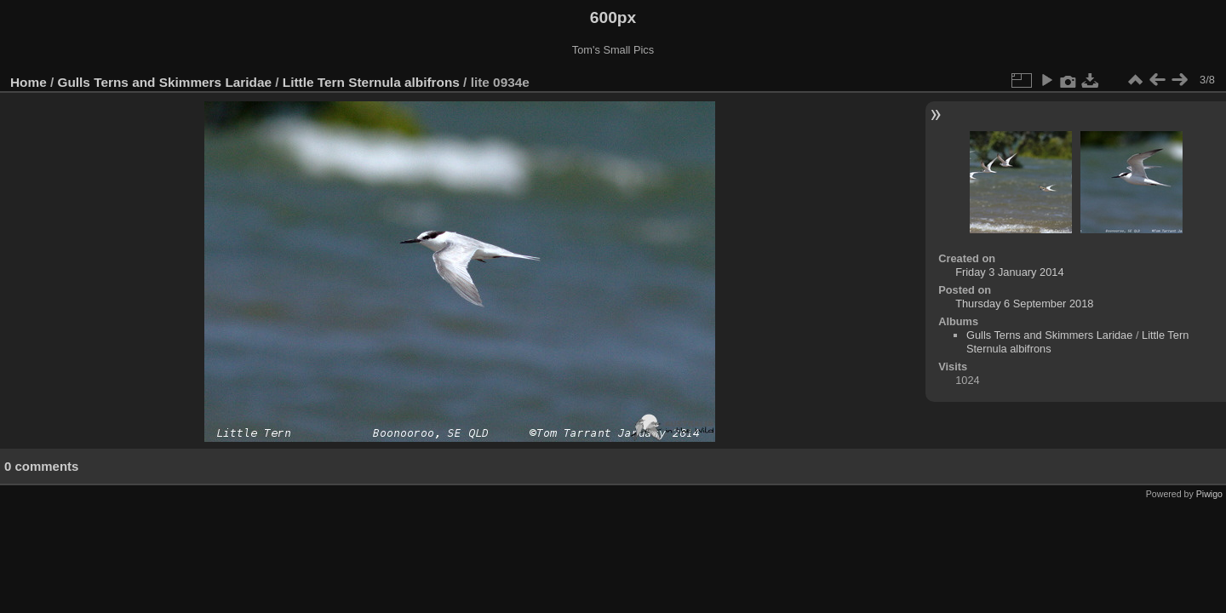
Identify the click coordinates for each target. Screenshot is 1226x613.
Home (28, 82)
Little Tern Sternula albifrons (371, 82)
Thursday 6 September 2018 (1024, 303)
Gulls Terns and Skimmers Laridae (165, 82)
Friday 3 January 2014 (1009, 272)
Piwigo (1209, 494)
